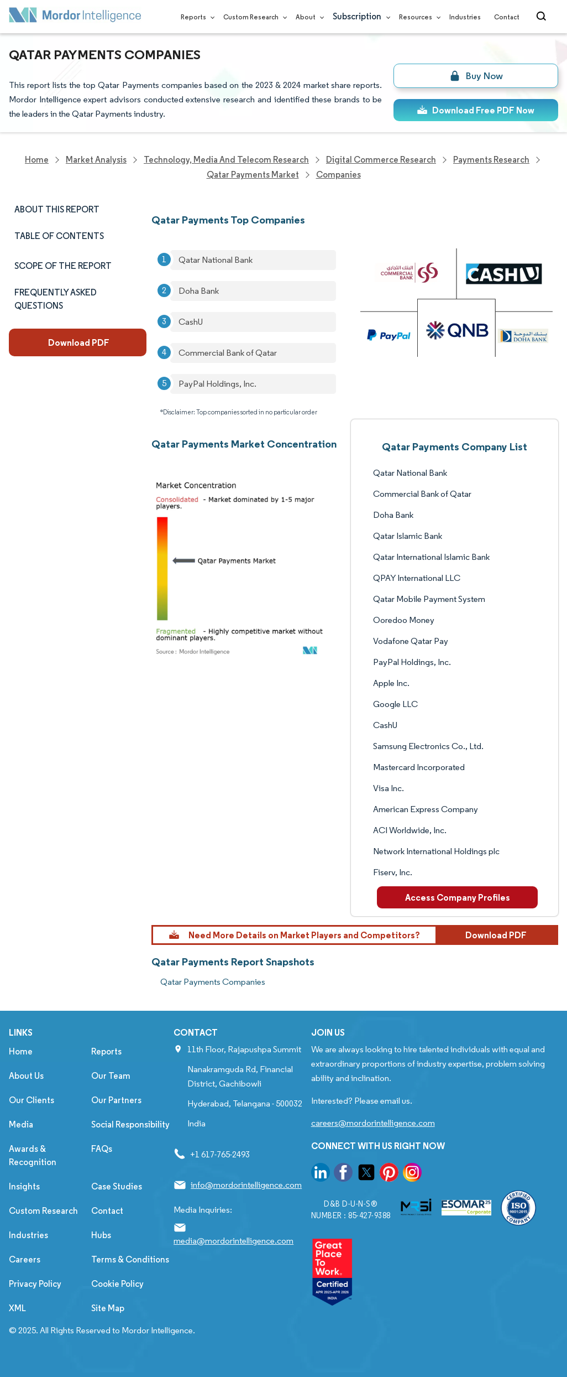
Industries (465, 17)
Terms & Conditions (130, 1259)
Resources (417, 17)
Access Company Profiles (457, 897)
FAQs (101, 1149)
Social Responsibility (130, 1124)
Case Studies (116, 1186)
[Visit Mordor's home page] (75, 17)
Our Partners (116, 1100)
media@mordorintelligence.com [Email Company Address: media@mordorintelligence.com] (233, 1240)
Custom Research (252, 17)
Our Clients (31, 1100)
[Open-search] (543, 16)
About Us (26, 1076)
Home (21, 1051)
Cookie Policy (117, 1284)
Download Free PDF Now (475, 110)
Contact (506, 17)
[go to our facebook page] (343, 1174)
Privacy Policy (35, 1284)
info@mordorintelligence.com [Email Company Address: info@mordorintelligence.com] (246, 1184)
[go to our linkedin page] (320, 1174)
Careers (24, 1259)
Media (21, 1124)
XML (17, 1308)
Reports (195, 17)
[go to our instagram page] (412, 1174)
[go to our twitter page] (366, 1174)
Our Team (110, 1076)
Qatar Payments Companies (212, 981)
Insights (24, 1186)
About (307, 17)
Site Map (107, 1308)
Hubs (101, 1235)
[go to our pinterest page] (389, 1174)
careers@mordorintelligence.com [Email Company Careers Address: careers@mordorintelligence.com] (373, 1123)
